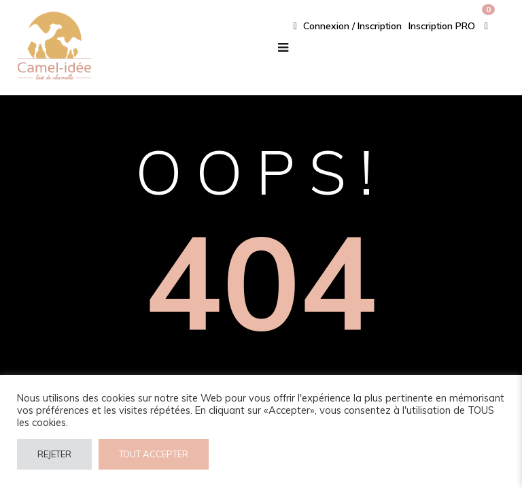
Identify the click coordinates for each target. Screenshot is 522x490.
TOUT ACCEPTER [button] (153, 453)
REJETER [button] (54, 453)
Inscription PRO (441, 26)
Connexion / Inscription (348, 26)
